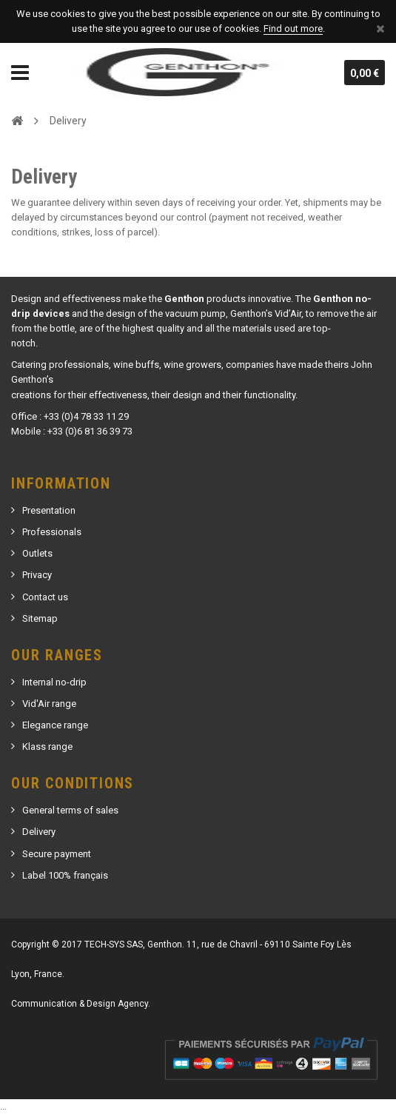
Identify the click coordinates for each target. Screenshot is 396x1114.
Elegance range (55, 725)
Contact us (45, 597)
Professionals (51, 531)
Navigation (20, 72)
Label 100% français (65, 875)
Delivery (39, 831)
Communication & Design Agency (79, 1004)
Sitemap (40, 618)
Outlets (37, 553)
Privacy (37, 574)
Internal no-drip (54, 682)
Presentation (48, 510)
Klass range (47, 746)
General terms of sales (70, 810)
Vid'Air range (49, 703)
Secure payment (56, 853)
